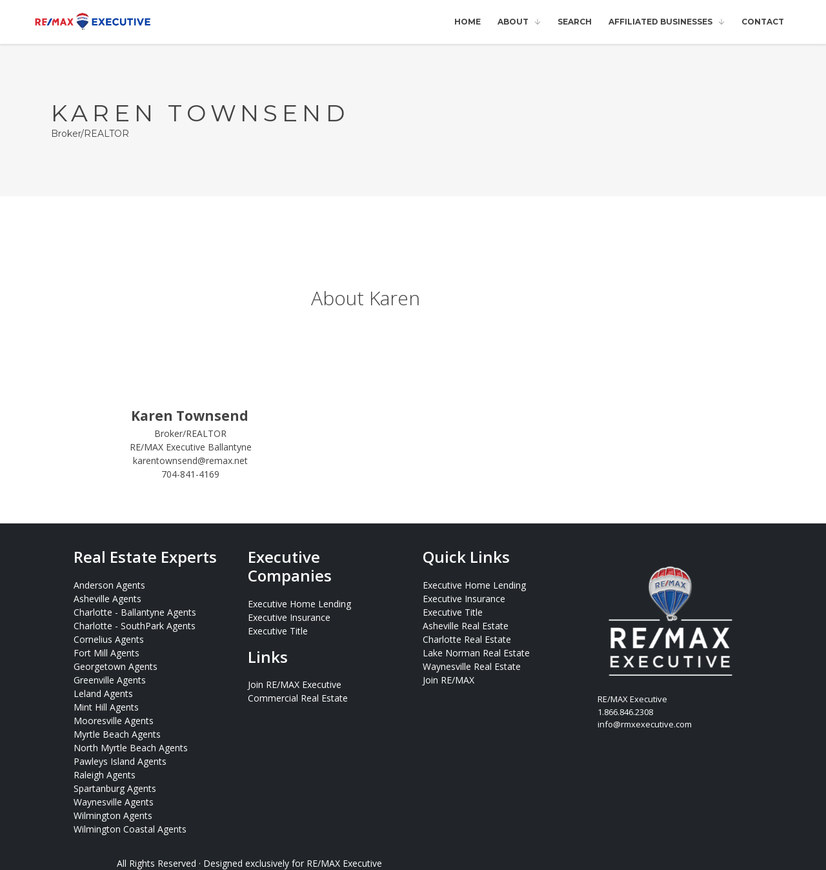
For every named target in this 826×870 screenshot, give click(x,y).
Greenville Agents (110, 680)
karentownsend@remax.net (190, 460)
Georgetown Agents (115, 666)
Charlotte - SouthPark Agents (135, 626)
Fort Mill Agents (106, 653)
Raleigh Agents (105, 775)
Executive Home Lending (299, 604)
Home (467, 21)
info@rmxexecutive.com (645, 724)
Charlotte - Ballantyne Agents (135, 612)
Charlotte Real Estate (467, 639)
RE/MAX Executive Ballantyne (191, 447)
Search (575, 21)
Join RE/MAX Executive (294, 684)
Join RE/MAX (448, 680)
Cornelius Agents (109, 639)
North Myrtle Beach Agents (131, 748)
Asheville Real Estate (466, 626)
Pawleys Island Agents (120, 761)
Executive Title (278, 631)
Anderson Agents (109, 585)
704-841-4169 (190, 474)
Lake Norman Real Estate (476, 653)
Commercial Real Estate (298, 698)
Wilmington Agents (113, 815)
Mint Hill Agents (106, 707)
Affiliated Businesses (660, 21)
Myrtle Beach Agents (117, 734)
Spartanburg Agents (115, 788)
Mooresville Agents (114, 720)
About (513, 21)
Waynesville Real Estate (472, 666)
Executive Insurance (289, 617)
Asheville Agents (107, 598)
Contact (762, 21)
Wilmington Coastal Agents (130, 829)
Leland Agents (103, 693)
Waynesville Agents (114, 802)
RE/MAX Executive (344, 863)
